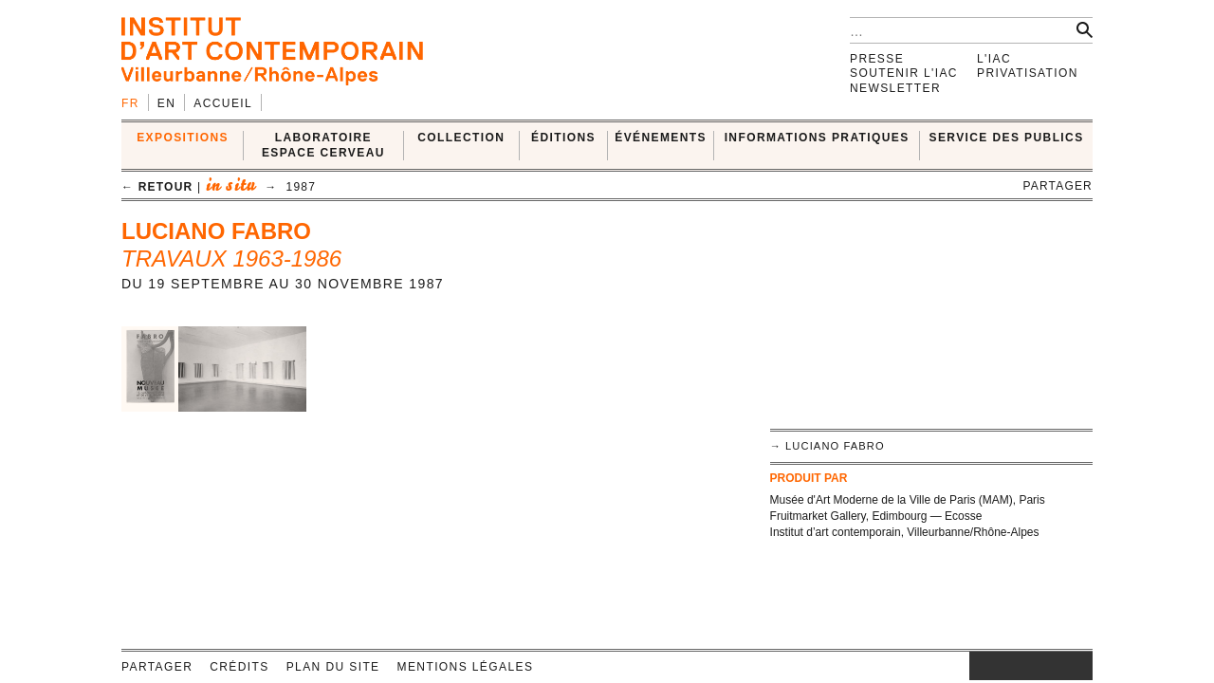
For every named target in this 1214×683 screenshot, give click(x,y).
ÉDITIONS (563, 137)
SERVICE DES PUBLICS (1006, 137)
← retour (157, 187)
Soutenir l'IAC (904, 73)
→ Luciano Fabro (827, 446)
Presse (877, 58)
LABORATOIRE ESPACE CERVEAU (323, 144)
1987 (301, 187)
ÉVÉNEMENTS (661, 137)
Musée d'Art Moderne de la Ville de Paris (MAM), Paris (907, 500)
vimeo (1050, 666)
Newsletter (895, 88)
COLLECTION (461, 137)
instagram (978, 666)
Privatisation (1027, 73)
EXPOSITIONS (183, 137)
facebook (997, 666)
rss (1078, 666)
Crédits (239, 667)
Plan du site (333, 667)
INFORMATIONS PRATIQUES (817, 137)
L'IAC (994, 58)
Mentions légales (465, 667)
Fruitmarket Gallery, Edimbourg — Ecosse (876, 516)
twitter (1021, 666)
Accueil (222, 103)
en (166, 103)
